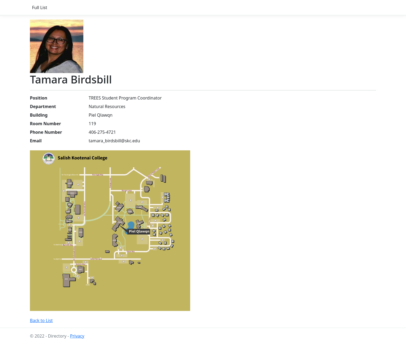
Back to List (41, 320)
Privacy (77, 336)
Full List (39, 7)
